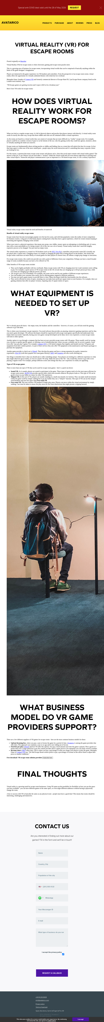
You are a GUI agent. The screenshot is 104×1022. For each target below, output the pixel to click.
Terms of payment (41, 1007)
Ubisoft (34, 351)
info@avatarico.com (42, 1000)
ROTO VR (28, 373)
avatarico (10, 22)
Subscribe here (47, 757)
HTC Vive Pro (56, 251)
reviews (79, 23)
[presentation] (51, 961)
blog (97, 23)
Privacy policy (40, 1004)
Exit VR (18, 353)
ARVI (52, 353)
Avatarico (60, 353)
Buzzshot (23, 61)
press (89, 23)
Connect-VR (29, 79)
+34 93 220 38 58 (41, 997)
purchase (58, 23)
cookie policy (51, 1020)
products (45, 23)
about (69, 23)
